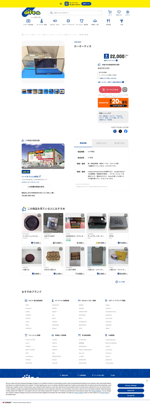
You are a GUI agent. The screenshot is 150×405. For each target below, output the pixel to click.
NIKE (27, 353)
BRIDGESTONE (56, 356)
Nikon (27, 325)
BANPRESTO (82, 325)
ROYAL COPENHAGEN (85, 350)
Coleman (108, 308)
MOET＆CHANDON (111, 343)
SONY (27, 305)
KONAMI (81, 308)
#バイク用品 (112, 118)
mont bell (108, 322)
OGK (53, 353)
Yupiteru (54, 346)
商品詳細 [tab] (83, 143)
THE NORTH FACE (111, 312)
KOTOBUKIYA (83, 322)
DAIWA (107, 328)
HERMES (28, 346)
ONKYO (54, 312)
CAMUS (108, 346)
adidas (107, 305)
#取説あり (106, 116)
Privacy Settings (131, 385)
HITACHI (28, 318)
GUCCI (27, 343)
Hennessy (108, 353)
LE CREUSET (82, 340)
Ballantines (109, 360)
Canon (27, 322)
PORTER (28, 360)
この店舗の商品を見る (36, 187)
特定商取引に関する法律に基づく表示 (30, 182)
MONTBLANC (83, 363)
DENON (54, 308)
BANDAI (81, 305)
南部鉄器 (81, 343)
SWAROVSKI (82, 360)
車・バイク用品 (30, 35)
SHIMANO (108, 325)
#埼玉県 (109, 120)
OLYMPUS (28, 328)
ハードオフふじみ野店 (31, 176)
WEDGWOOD (82, 346)
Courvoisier (109, 350)
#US (100, 116)
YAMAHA (54, 322)
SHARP (28, 312)
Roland (54, 328)
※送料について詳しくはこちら (107, 78)
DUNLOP (55, 363)
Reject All (131, 390)
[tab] (28, 22)
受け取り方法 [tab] (119, 143)
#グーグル (120, 118)
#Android (119, 116)
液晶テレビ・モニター (49, 35)
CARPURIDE (77, 42)
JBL (53, 315)
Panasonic (29, 308)
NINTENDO (82, 315)
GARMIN (54, 350)
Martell (108, 356)
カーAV (38, 35)
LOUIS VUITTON (30, 340)
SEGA (80, 318)
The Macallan (109, 363)
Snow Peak (109, 318)
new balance (29, 356)
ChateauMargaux (111, 340)
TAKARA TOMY (83, 312)
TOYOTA (54, 340)
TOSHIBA (28, 315)
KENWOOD (55, 325)
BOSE (54, 318)
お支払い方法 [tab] (101, 143)
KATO (80, 328)
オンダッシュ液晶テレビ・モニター (67, 35)
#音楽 (106, 118)
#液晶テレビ (102, 120)
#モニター (112, 116)
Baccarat (81, 353)
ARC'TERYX (29, 363)
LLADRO (81, 356)
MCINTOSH (55, 305)
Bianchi (54, 360)
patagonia (109, 315)
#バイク (101, 118)
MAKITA (54, 343)
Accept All (130, 395)
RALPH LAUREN (30, 350)
